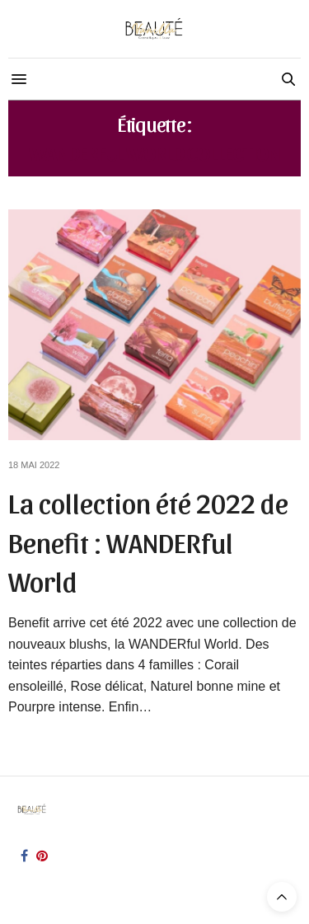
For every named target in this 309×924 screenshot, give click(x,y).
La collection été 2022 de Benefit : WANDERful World (148, 541)
